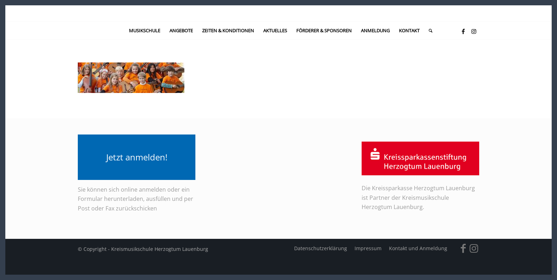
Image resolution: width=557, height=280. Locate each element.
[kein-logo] (278, 13)
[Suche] (428, 30)
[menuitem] (144, 30)
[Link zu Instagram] (474, 31)
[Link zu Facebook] (463, 31)
